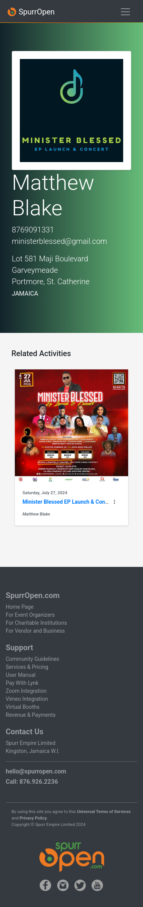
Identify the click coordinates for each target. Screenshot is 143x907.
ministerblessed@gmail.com (59, 241)
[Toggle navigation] (125, 12)
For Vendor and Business (35, 631)
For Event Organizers (30, 615)
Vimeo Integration (27, 699)
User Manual (20, 675)
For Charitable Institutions (36, 623)
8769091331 (33, 229)
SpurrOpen (31, 12)
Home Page (20, 607)
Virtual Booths (22, 707)
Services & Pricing (27, 667)
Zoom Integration (26, 691)
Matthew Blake (36, 514)
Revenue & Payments (31, 715)
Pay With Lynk (22, 683)
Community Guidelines (32, 659)
